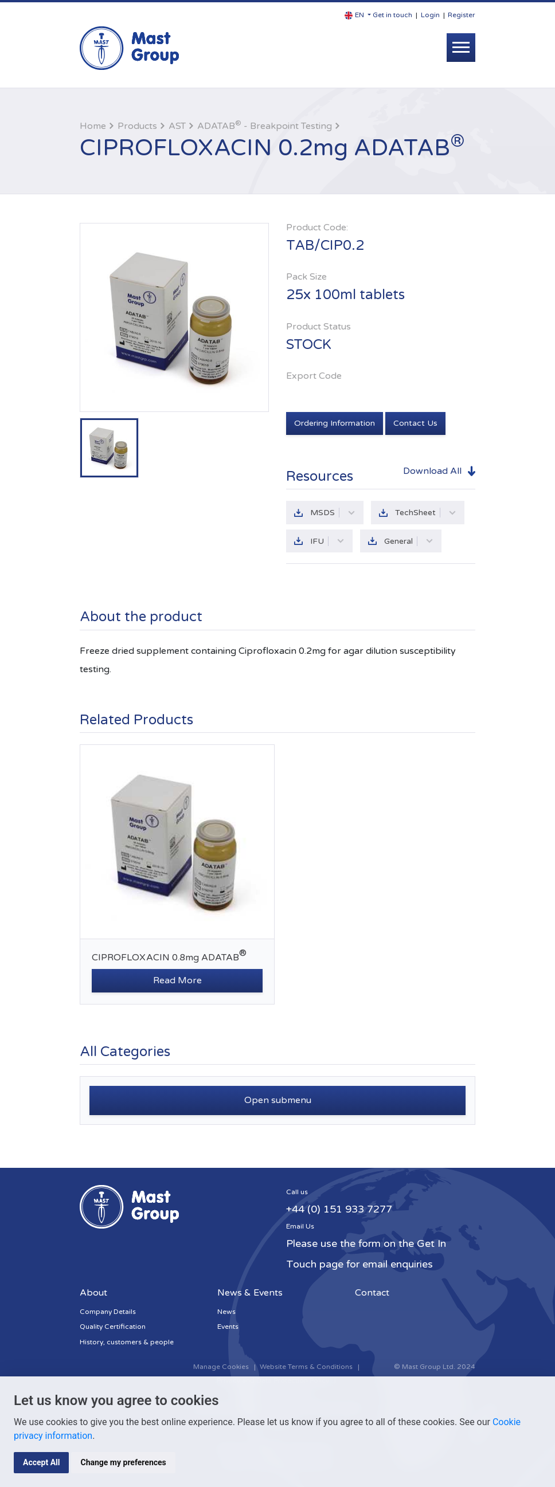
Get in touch (392, 15)
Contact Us (415, 423)
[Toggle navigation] (461, 47)
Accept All (41, 1462)
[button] (358, 15)
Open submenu (277, 1100)
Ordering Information (334, 423)
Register (461, 15)
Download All (432, 471)
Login (430, 15)
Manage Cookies (221, 1367)
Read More (177, 980)
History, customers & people (127, 1342)
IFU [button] (327, 541)
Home (93, 126)
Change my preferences (123, 1462)
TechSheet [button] (425, 512)
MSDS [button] (332, 512)
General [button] (408, 541)
